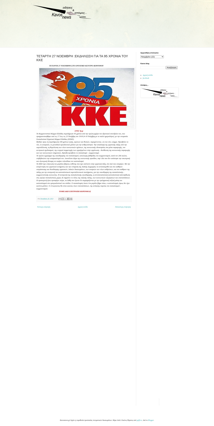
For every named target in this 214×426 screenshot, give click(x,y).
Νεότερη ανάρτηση (43, 207)
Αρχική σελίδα (83, 207)
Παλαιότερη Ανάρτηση (123, 207)
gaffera (139, 420)
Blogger (151, 420)
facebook (146, 78)
